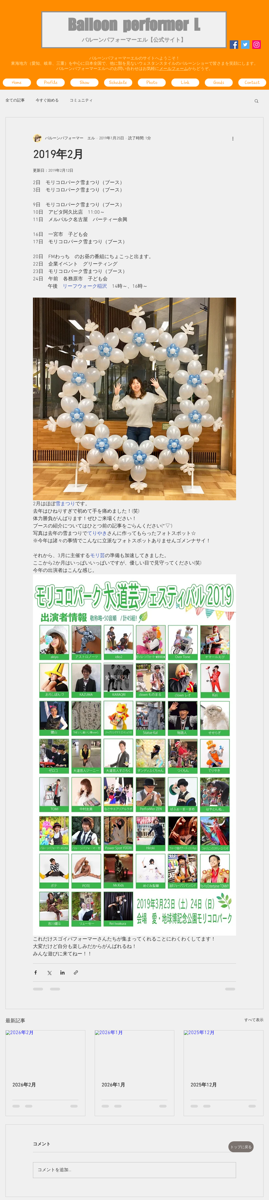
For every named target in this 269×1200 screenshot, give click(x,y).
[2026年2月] (45, 1052)
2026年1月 (113, 1085)
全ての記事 (15, 100)
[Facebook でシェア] (35, 972)
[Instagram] (256, 44)
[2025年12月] (223, 1052)
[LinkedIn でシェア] (62, 972)
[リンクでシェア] (76, 972)
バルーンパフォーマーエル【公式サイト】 (134, 40)
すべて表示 (254, 1020)
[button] (256, 100)
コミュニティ (81, 100)
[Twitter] (245, 44)
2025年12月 (203, 1085)
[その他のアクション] (232, 138)
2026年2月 (24, 1085)
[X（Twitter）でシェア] (49, 972)
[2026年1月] (134, 1052)
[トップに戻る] (241, 1146)
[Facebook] (234, 44)
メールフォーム (173, 68)
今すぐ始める (47, 100)
